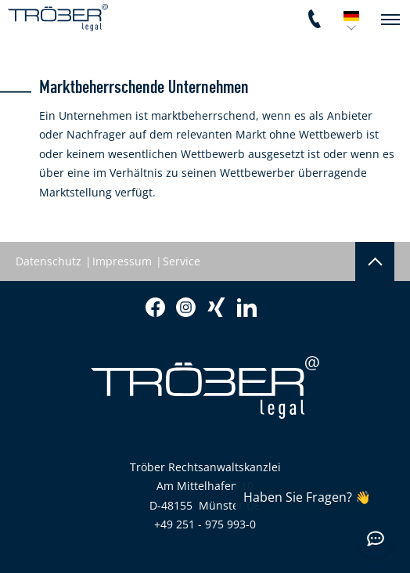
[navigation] (390, 19)
